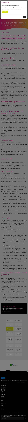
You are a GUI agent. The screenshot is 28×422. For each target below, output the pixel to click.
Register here (4, 11)
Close (25, 16)
